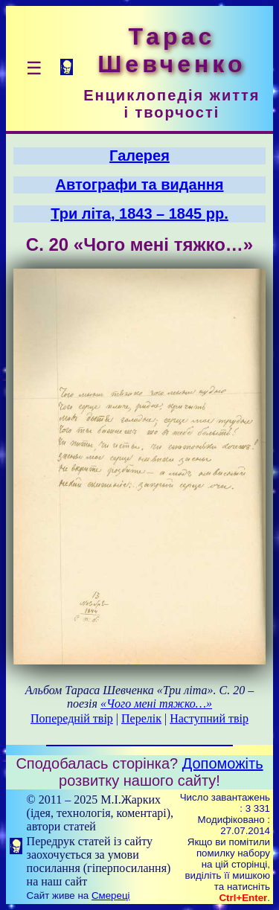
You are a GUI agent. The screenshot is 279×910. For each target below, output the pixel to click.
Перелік (141, 718)
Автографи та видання (140, 184)
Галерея (139, 155)
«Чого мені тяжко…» (156, 703)
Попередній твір (72, 718)
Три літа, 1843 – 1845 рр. (139, 213)
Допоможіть (222, 763)
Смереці (111, 895)
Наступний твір (209, 718)
